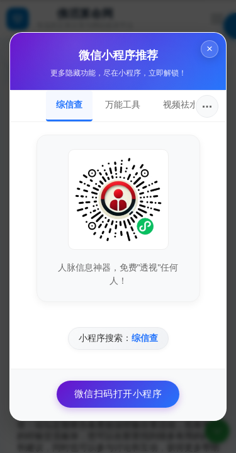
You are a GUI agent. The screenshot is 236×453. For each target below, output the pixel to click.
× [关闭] (209, 49)
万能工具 (122, 104)
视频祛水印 (185, 104)
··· (207, 106)
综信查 (69, 104)
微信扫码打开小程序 (118, 393)
